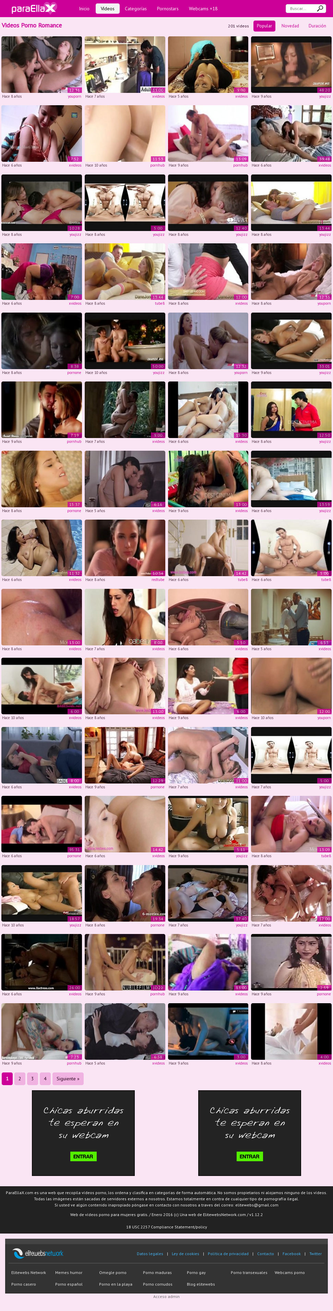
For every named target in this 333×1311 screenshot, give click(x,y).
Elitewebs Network (28, 1272)
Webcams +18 (203, 8)
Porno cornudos (158, 1284)
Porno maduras (157, 1272)
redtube (158, 579)
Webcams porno (290, 1272)
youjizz (325, 96)
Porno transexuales (249, 1272)
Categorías (136, 8)
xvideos (158, 96)
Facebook (292, 1253)
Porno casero (23, 1284)
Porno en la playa (115, 1284)
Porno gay (196, 1272)
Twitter (315, 1253)
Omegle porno (113, 1272)
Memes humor (68, 1272)
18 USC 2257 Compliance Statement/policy (166, 1226)
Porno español (69, 1284)
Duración (317, 26)
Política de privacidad (228, 1253)
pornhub (157, 165)
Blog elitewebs (201, 1284)
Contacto (265, 1253)
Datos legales (150, 1253)
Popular (264, 26)
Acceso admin (166, 1296)
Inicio (84, 8)
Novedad (290, 26)
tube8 (160, 303)
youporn (74, 96)
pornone (74, 372)
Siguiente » (68, 1079)
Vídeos (108, 8)
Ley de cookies (185, 1253)
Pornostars (168, 8)
